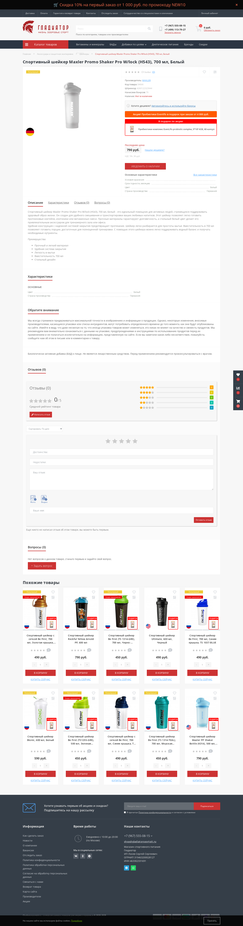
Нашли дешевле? (155, 150)
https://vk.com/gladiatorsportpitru (76, 856)
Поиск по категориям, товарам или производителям (102, 34)
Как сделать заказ (33, 835)
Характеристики (58, 202)
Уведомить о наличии (145, 166)
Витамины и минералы (90, 44)
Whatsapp (133, 868)
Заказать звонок (173, 32)
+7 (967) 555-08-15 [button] (138, 836)
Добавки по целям (134, 44)
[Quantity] (40, 664)
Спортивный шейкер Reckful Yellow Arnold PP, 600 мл (81, 639)
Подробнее (76, 920)
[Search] (149, 28)
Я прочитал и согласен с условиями (161, 812)
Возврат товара (32, 886)
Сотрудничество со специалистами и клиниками (148, 13)
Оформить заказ (212, 30)
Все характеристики (205, 174)
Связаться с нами (33, 881)
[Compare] (215, 72)
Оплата (44, 13)
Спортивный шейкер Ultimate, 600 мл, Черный (162, 639)
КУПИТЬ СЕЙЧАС (40, 679)
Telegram (126, 868)
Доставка (30, 13)
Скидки (203, 44)
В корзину (40, 672)
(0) (153, 72)
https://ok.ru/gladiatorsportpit (83, 856)
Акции (80, 52)
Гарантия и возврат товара (66, 13)
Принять (212, 920)
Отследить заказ (109, 13)
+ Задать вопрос (42, 566)
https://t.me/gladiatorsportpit (89, 856)
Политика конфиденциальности (155, 812)
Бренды (189, 44)
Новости (27, 840)
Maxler (146, 80)
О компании (30, 845)
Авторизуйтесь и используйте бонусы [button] (174, 105)
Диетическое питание (165, 44)
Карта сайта (30, 891)
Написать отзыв (40, 414)
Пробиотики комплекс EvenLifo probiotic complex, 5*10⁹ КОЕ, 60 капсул (176, 129)
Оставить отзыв (204, 519)
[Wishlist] (204, 72)
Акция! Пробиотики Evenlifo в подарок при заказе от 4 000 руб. (171, 114)
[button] (238, 403)
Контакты (91, 13)
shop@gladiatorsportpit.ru (140, 841)
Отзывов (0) (81, 202)
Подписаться (206, 806)
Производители (32, 896)
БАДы (113, 44)
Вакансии (28, 850)
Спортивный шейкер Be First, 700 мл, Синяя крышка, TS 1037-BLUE (203, 639)
